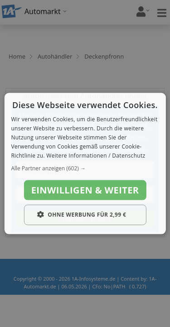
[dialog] (84, 163)
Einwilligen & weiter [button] (85, 190)
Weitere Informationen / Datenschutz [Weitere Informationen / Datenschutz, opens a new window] (95, 155)
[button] (85, 168)
